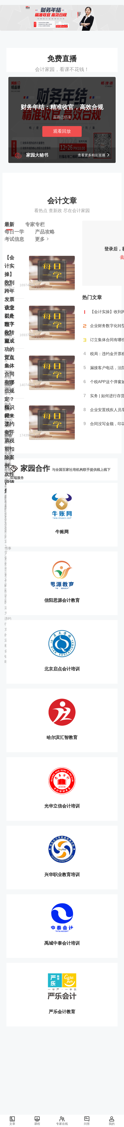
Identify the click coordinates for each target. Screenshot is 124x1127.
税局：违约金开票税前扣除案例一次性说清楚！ (9, 449)
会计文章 (62, 200)
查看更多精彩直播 (94, 155)
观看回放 (62, 131)
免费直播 (62, 59)
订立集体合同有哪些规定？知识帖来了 (9, 391)
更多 (42, 239)
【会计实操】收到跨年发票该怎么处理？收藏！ (9, 299)
